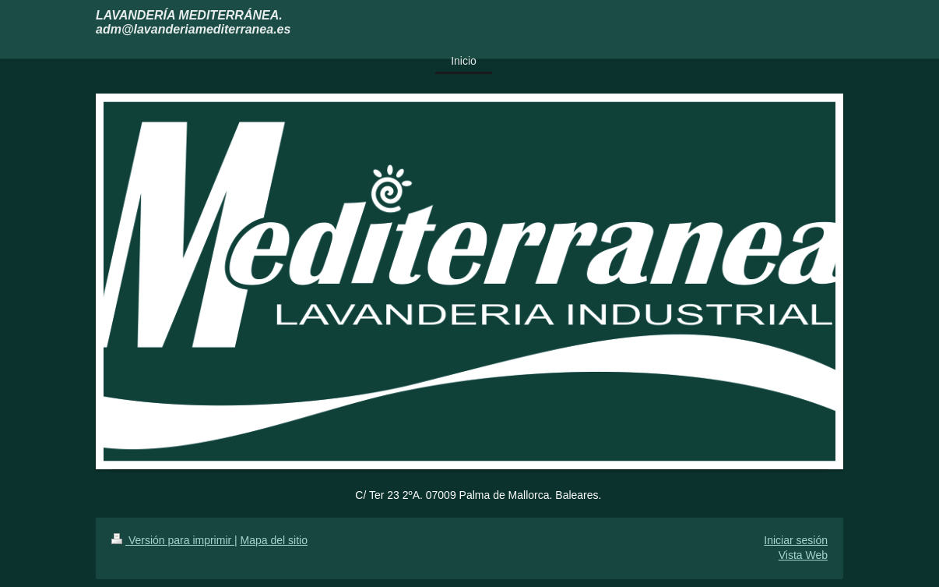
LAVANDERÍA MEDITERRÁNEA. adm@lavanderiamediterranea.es (193, 22)
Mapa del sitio (274, 540)
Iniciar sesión (796, 540)
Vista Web (803, 555)
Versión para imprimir (172, 540)
